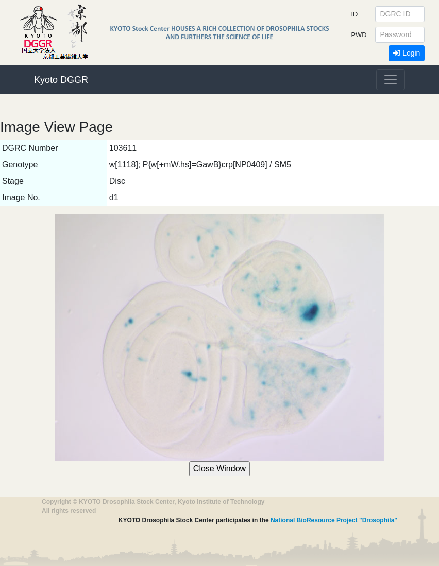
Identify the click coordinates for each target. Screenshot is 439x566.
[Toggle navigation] (390, 79)
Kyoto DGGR (61, 80)
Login (406, 53)
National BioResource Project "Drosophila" (334, 520)
